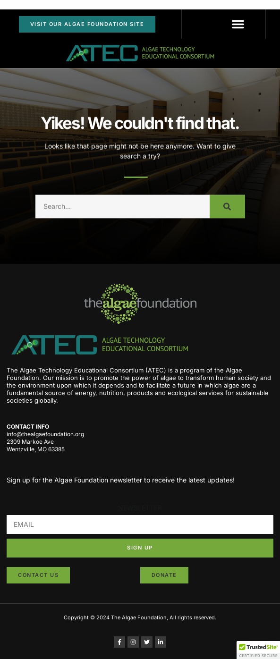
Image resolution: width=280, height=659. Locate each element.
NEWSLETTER (140, 508)
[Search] (227, 210)
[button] (238, 24)
